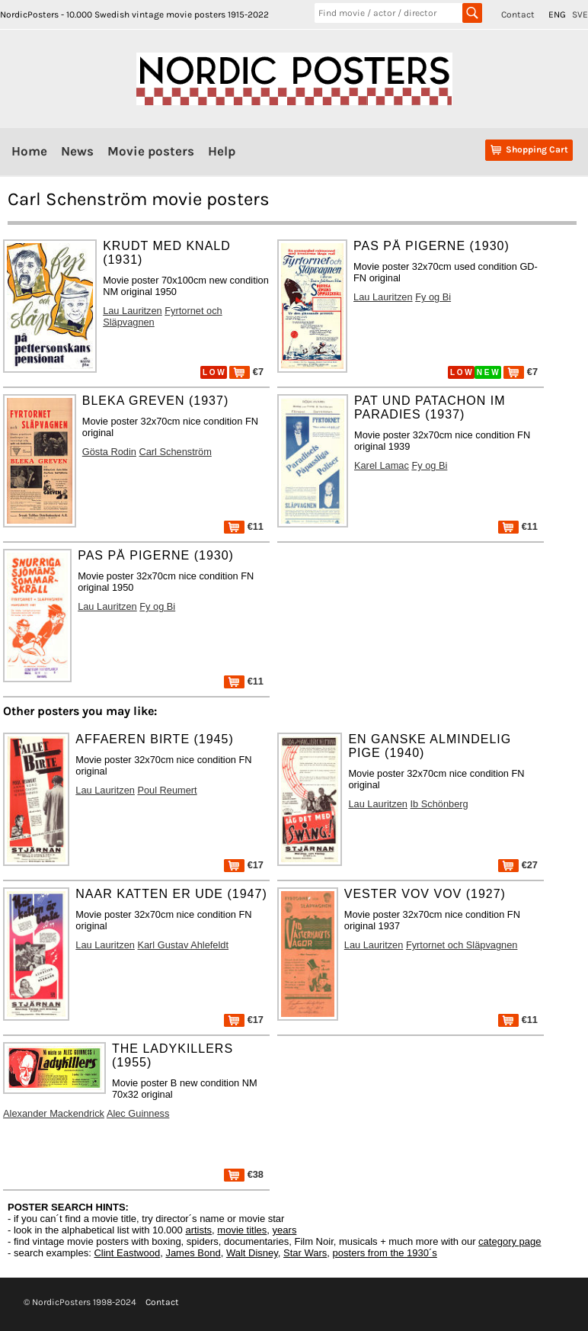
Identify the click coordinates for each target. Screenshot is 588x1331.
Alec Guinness (138, 1113)
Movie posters (150, 151)
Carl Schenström (175, 451)
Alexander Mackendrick (53, 1113)
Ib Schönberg (439, 804)
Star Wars (305, 1253)
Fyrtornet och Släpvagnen (462, 945)
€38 (244, 1174)
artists (198, 1230)
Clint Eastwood (127, 1253)
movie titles (242, 1230)
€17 (244, 865)
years (285, 1230)
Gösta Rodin (109, 451)
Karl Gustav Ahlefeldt (182, 945)
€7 (246, 371)
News (77, 151)
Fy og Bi (433, 297)
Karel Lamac (381, 465)
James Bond (192, 1253)
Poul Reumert (167, 790)
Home (29, 151)
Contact (518, 14)
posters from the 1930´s (385, 1253)
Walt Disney (252, 1253)
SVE (580, 14)
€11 (244, 526)
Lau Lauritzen (132, 310)
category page (509, 1241)
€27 (518, 865)
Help (221, 151)
